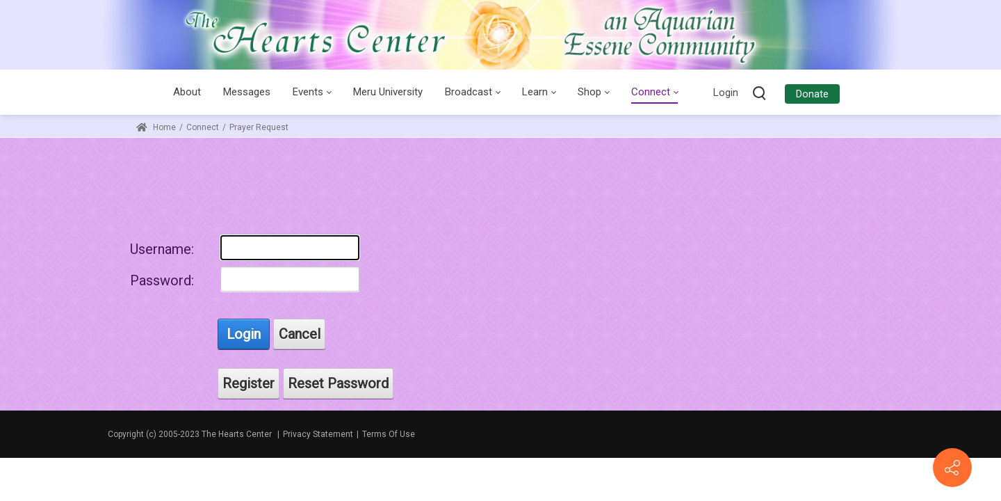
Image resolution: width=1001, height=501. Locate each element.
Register (248, 383)
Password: (162, 280)
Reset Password (338, 383)
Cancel (299, 334)
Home (156, 127)
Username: (162, 249)
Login (725, 92)
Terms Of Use (388, 434)
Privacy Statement (318, 434)
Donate (812, 94)
